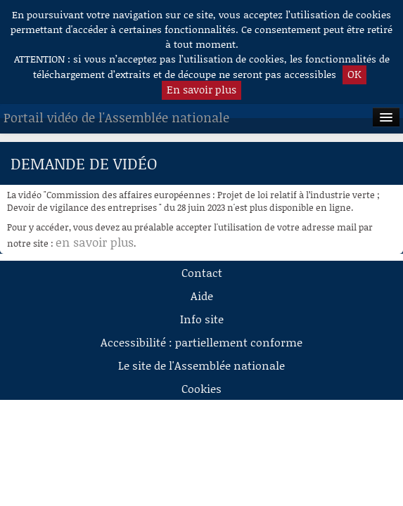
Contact (201, 272)
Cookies (201, 388)
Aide (202, 295)
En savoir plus (201, 89)
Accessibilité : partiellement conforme (201, 342)
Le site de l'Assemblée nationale (201, 365)
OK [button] (354, 74)
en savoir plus (95, 241)
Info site (202, 319)
